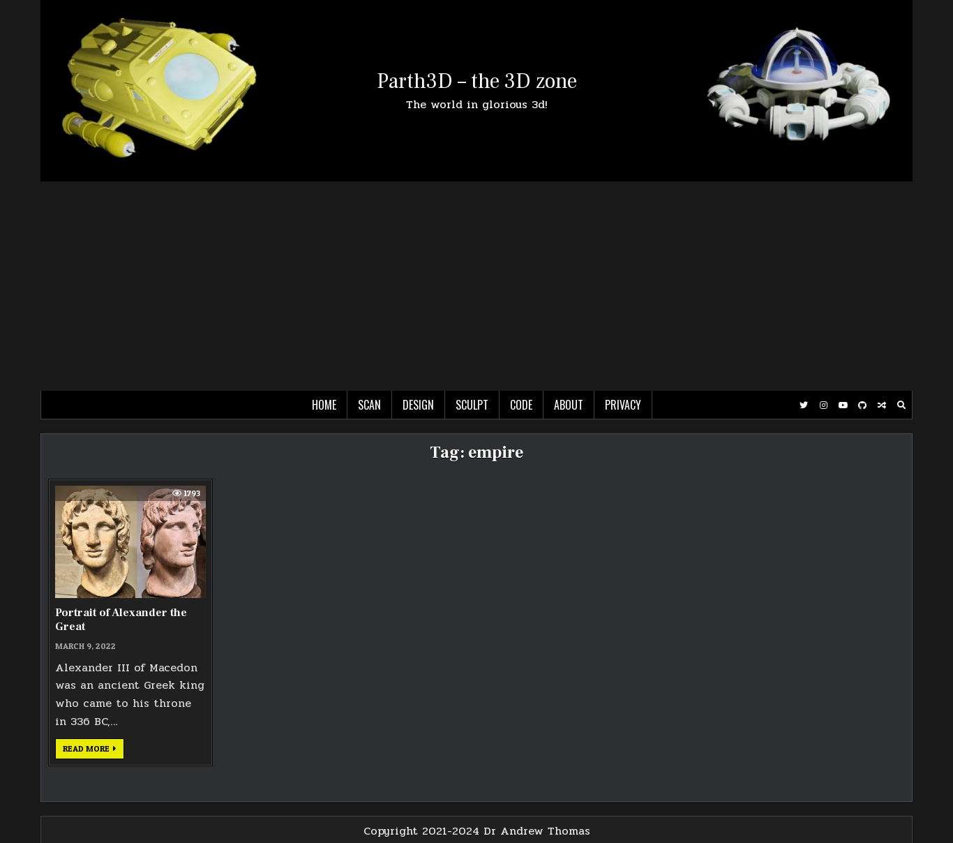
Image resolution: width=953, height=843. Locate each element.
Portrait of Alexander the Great (121, 619)
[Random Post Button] (882, 405)
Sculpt (472, 404)
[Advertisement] (476, 286)
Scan (369, 404)
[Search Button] (901, 405)
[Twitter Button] (803, 405)
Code (521, 404)
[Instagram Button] (823, 405)
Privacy (623, 404)
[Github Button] (862, 405)
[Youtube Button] (842, 405)
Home (324, 404)
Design (418, 404)
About (568, 404)
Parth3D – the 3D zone (477, 81)
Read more (93, 751)
